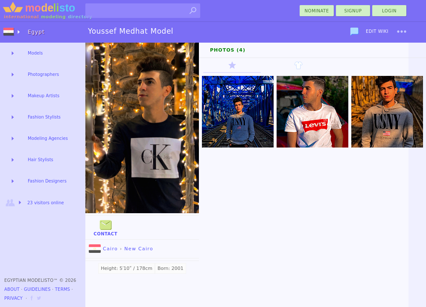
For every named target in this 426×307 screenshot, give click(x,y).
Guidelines (37, 289)
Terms (62, 289)
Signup (353, 11)
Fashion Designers (47, 181)
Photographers (43, 74)
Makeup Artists (43, 95)
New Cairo (138, 249)
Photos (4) (227, 50)
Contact (105, 227)
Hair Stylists (40, 159)
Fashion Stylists (44, 117)
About (12, 289)
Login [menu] (389, 11)
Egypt (36, 32)
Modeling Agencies (48, 138)
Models (35, 53)
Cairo (103, 249)
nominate (317, 11)
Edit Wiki (377, 31)
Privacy (13, 298)
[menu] (401, 31)
